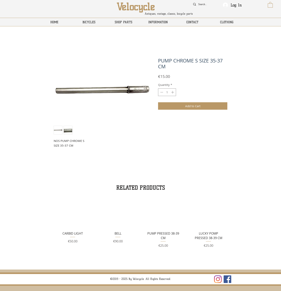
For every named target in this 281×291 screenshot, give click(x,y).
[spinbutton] (167, 92)
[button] (270, 5)
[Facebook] (227, 279)
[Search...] (203, 4)
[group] (140, 225)
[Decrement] (161, 92)
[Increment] (173, 92)
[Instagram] (218, 279)
